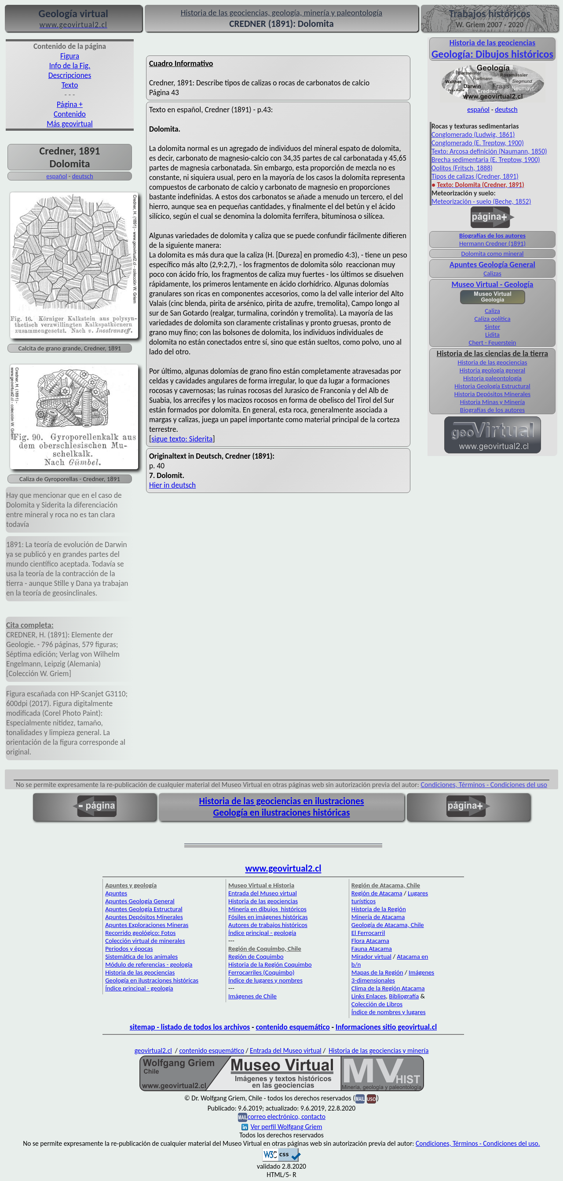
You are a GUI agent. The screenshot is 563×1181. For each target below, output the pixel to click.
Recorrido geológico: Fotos (140, 933)
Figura (69, 56)
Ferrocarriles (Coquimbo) (261, 972)
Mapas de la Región (377, 972)
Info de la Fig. (70, 65)
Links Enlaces (368, 996)
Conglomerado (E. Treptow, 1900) (477, 143)
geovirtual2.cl (153, 1050)
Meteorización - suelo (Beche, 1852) (481, 201)
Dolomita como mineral (492, 254)
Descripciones (69, 75)
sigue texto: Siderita (181, 439)
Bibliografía (404, 996)
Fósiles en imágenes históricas (268, 917)
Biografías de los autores (492, 235)
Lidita (492, 334)
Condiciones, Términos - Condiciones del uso (484, 784)
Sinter (492, 327)
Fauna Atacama (371, 949)
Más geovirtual (70, 124)
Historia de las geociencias (492, 362)
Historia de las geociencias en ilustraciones (281, 801)
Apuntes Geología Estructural (144, 909)
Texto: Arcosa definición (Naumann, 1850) (489, 151)
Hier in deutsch (172, 485)
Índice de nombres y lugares (388, 1012)
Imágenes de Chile (252, 996)
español (56, 176)
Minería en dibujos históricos (267, 909)
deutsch (82, 176)
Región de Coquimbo (256, 956)
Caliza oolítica (492, 319)
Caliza (492, 311)
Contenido (70, 114)
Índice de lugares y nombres (265, 980)
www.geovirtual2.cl (283, 868)
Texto (70, 85)
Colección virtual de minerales (145, 941)
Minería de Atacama (378, 917)
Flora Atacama (370, 941)
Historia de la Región (378, 909)
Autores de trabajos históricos (267, 925)
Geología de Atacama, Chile (387, 925)
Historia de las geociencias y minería (378, 1050)
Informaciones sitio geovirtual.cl (386, 1027)
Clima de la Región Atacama (388, 988)
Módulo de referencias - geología (148, 964)
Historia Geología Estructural (492, 386)
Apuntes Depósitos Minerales (144, 917)
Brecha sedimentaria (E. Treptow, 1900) (485, 159)
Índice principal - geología (139, 988)
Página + (70, 104)
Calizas (492, 273)
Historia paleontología (492, 378)
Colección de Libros (376, 1004)
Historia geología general (492, 370)
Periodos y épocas (129, 949)
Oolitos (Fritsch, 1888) (462, 168)
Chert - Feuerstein (492, 342)
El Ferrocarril (368, 933)
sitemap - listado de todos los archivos (190, 1027)
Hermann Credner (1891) (492, 243)
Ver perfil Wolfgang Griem (281, 1126)
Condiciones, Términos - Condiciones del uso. (478, 1143)
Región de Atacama (376, 893)
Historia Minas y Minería (492, 402)
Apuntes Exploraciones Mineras (146, 925)
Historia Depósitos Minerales (492, 394)
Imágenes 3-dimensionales (392, 976)
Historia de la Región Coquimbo (270, 964)
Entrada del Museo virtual (262, 893)
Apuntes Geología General (492, 264)
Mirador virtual (371, 956)
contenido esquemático (292, 1027)
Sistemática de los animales (141, 956)
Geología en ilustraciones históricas (281, 812)
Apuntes (116, 893)
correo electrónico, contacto (286, 1116)
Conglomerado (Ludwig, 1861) (473, 134)
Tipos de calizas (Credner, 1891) (475, 176)
